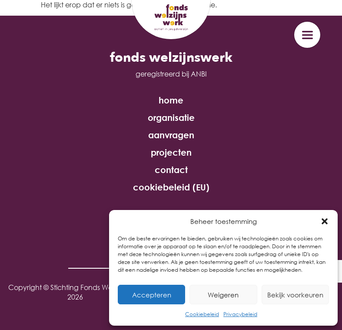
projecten (171, 152)
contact (171, 170)
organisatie (171, 117)
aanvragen (171, 135)
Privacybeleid (240, 314)
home (171, 100)
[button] (324, 221)
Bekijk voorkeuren (295, 294)
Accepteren (151, 294)
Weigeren (223, 294)
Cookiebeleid (202, 314)
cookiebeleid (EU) (171, 187)
